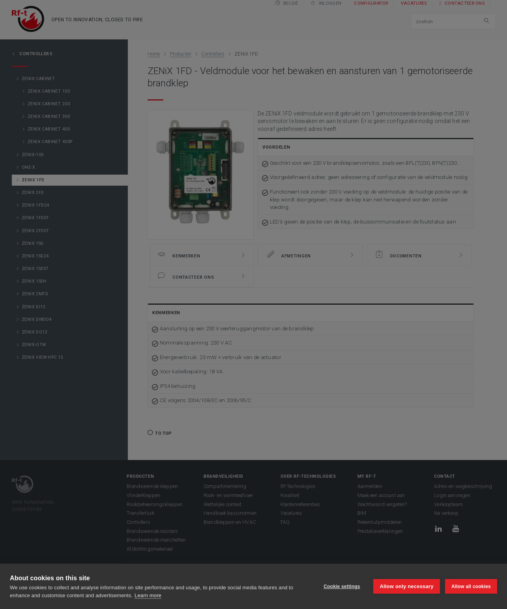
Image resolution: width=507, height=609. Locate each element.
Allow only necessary (406, 586)
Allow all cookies (471, 586)
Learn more (148, 595)
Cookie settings (341, 586)
